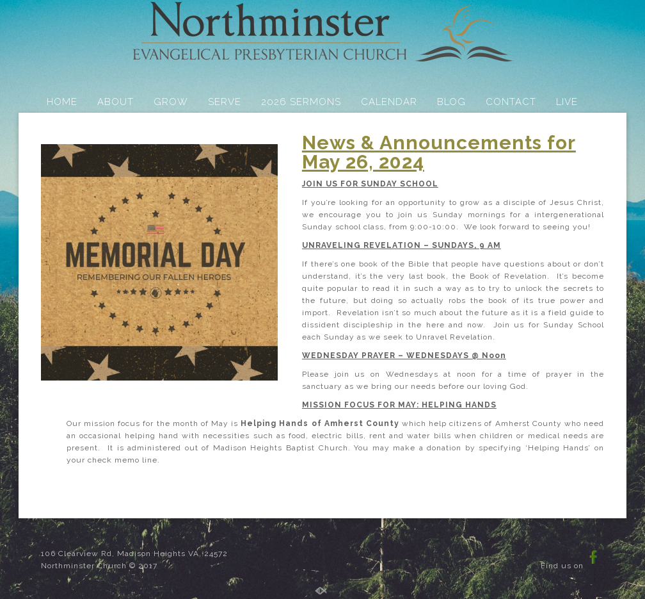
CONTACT (511, 102)
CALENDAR (389, 102)
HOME (62, 102)
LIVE (567, 102)
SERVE (224, 102)
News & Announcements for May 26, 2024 (439, 152)
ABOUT (115, 102)
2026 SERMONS (301, 102)
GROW (171, 102)
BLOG (451, 102)
